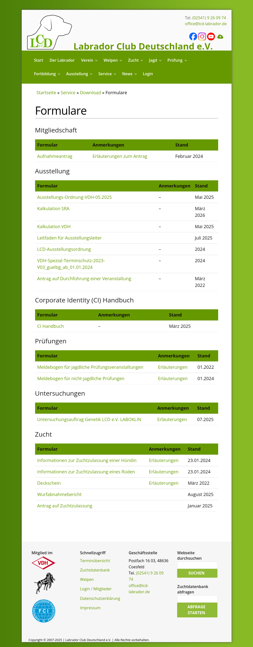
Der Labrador (62, 60)
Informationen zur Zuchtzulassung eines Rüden (86, 472)
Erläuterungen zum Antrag (119, 156)
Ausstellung (79, 73)
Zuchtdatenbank (95, 570)
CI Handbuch (50, 326)
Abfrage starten (197, 610)
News (130, 73)
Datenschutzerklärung (100, 598)
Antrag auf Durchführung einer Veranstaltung (84, 278)
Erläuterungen (173, 367)
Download (90, 92)
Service (107, 73)
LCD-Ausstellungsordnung (64, 249)
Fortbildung (47, 73)
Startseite (46, 92)
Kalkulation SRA (53, 208)
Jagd (155, 60)
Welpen (113, 60)
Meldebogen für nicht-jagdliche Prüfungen (81, 378)
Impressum (90, 607)
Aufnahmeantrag (54, 156)
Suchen (196, 573)
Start (38, 60)
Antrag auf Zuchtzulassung (64, 506)
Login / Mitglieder (96, 589)
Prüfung (178, 60)
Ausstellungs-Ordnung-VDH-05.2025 (74, 197)
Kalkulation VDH (54, 226)
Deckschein (49, 483)
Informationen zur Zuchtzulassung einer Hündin (87, 460)
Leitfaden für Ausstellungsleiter (69, 238)
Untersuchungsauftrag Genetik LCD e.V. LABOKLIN (89, 419)
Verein (89, 60)
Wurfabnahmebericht (59, 494)
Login (148, 73)
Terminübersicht (95, 560)
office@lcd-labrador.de (206, 23)
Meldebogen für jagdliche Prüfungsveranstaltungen (90, 367)
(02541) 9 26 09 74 (209, 17)
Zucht (136, 60)
